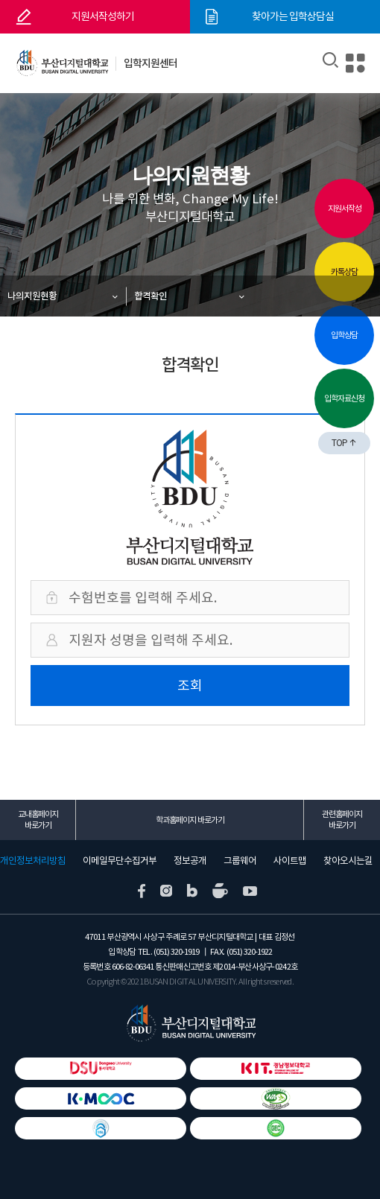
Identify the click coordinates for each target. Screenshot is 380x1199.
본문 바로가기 (0, 0)
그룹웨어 (240, 861)
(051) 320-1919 (176, 952)
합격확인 (150, 296)
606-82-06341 (132, 966)
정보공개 (190, 861)
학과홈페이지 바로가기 (190, 820)
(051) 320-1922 (249, 952)
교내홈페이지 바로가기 (38, 819)
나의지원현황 (32, 296)
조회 (190, 685)
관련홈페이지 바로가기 (342, 819)
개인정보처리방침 (33, 861)
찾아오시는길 (348, 861)
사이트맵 (289, 861)
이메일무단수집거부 (119, 861)
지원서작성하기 (103, 16)
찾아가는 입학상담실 (293, 16)
